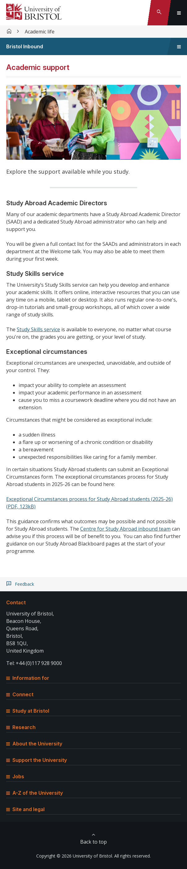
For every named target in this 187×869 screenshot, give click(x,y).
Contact (16, 602)
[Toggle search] (159, 12)
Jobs (15, 776)
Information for (27, 678)
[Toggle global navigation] (179, 12)
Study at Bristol (27, 711)
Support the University (36, 760)
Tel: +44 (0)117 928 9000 (34, 663)
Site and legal (25, 809)
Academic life (39, 31)
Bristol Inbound (24, 46)
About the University (34, 744)
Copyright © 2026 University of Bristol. (74, 856)
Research (21, 727)
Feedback (24, 584)
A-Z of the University (34, 793)
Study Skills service (38, 329)
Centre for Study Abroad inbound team (125, 528)
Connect (19, 694)
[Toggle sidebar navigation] (179, 46)
